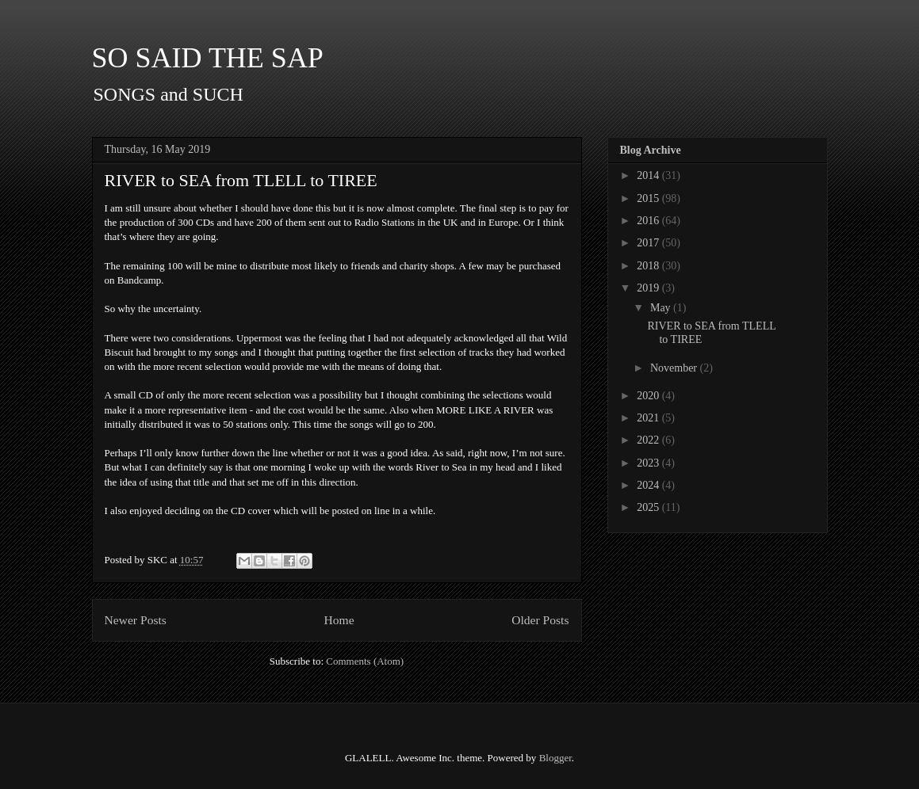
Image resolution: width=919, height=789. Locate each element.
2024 (649, 485)
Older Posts (540, 620)
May (661, 308)
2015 (649, 198)
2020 (649, 396)
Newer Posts (136, 620)
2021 (649, 418)
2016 (649, 221)
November (675, 368)
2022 (649, 440)
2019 (649, 288)
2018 (649, 266)
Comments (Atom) (365, 661)
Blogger (555, 758)
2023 (649, 463)
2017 (649, 243)
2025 (649, 507)
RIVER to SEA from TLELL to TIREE (241, 180)
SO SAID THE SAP (208, 58)
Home (339, 620)
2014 (649, 175)
